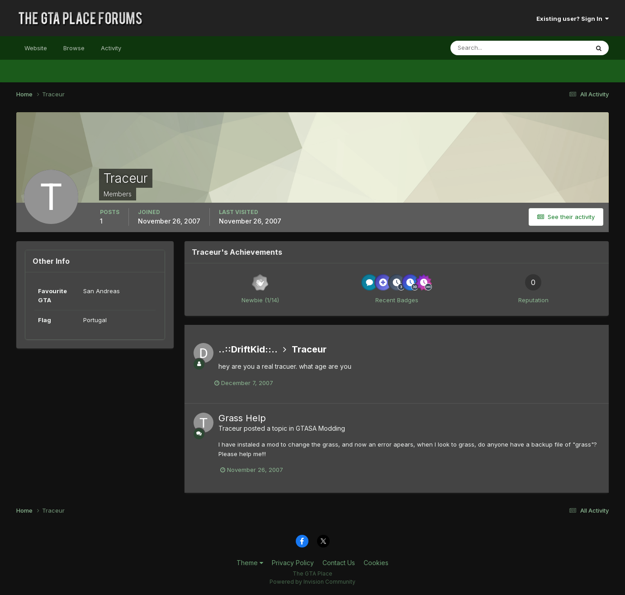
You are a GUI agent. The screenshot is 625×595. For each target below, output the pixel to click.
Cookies (376, 562)
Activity (111, 48)
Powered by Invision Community (312, 581)
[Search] (490, 48)
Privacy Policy (293, 562)
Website (35, 48)
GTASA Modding (320, 428)
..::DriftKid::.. (248, 349)
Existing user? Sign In (572, 18)
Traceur (309, 349)
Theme (250, 562)
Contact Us (338, 562)
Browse (74, 48)
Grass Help (242, 418)
